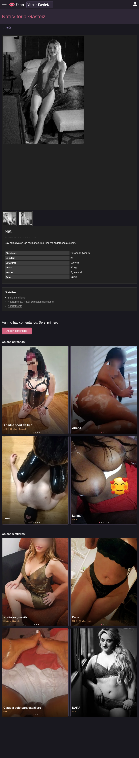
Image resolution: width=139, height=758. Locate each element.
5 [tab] (39, 432)
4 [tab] (37, 432)
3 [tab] (35, 432)
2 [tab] (101, 522)
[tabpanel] (35, 390)
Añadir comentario (17, 330)
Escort (21, 4)
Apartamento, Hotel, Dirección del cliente (31, 301)
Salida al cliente (17, 297)
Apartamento (15, 305)
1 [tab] (101, 432)
